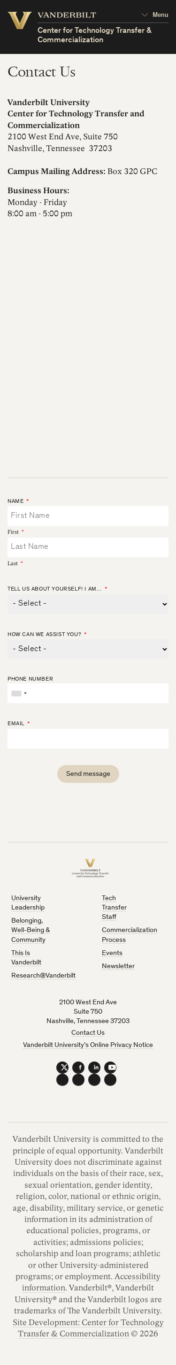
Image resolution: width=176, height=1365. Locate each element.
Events (112, 953)
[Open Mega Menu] (154, 15)
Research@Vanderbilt (43, 975)
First (13, 532)
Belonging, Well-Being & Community (30, 931)
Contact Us (88, 1033)
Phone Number (30, 679)
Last (13, 563)
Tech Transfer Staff (114, 908)
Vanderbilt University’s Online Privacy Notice (88, 1045)
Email (16, 724)
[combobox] (19, 693)
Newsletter (118, 966)
